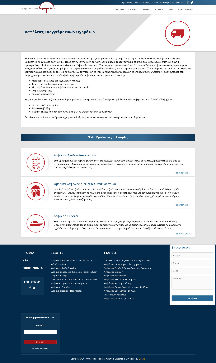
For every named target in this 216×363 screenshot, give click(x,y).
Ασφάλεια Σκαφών (66, 216)
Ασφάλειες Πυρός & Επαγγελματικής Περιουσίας (128, 268)
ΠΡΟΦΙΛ (132, 9)
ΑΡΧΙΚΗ (119, 9)
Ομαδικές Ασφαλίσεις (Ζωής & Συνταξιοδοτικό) (85, 184)
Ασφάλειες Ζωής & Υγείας (63, 268)
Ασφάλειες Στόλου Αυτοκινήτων (75, 155)
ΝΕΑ (171, 9)
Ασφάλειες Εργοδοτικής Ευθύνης (120, 290)
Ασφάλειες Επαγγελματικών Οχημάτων (123, 264)
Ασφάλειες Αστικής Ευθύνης (118, 283)
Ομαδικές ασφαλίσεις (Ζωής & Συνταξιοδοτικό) (127, 260)
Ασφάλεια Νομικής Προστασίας (66, 290)
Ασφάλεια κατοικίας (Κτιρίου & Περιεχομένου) (74, 271)
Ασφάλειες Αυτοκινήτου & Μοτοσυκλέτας (71, 260)
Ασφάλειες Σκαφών (113, 271)
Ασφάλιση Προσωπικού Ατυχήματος (69, 283)
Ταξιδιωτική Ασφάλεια (115, 294)
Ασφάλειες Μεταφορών (115, 275)
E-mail (40, 325)
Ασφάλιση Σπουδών (61, 287)
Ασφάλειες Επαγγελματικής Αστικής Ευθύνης (126, 287)
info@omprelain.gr (161, 2)
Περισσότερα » (182, 172)
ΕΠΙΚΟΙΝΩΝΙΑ (185, 9)
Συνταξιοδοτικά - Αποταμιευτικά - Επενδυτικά (74, 279)
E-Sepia (142, 358)
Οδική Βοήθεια (58, 264)
